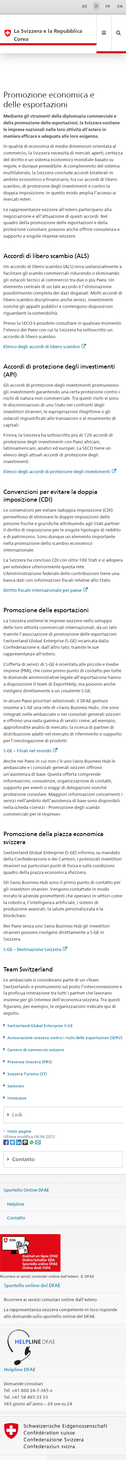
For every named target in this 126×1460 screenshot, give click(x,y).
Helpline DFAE (20, 1353)
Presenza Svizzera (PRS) (29, 1045)
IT (96, 6)
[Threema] (26, 1125)
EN (120, 6)
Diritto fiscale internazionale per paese (45, 574)
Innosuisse (17, 1081)
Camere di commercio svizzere (35, 1033)
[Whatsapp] (32, 1125)
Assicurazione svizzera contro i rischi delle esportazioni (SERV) (64, 1021)
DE (84, 6)
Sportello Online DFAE (26, 1174)
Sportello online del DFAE (32, 1269)
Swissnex (15, 1069)
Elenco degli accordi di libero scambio (44, 330)
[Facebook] (6, 1125)
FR (108, 6)
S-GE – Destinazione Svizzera (35, 933)
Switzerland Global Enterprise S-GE (40, 1009)
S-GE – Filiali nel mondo (30, 734)
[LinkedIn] (19, 1125)
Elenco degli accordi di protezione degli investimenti (59, 455)
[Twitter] (13, 1125)
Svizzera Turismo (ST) (27, 1057)
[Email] (38, 1125)
